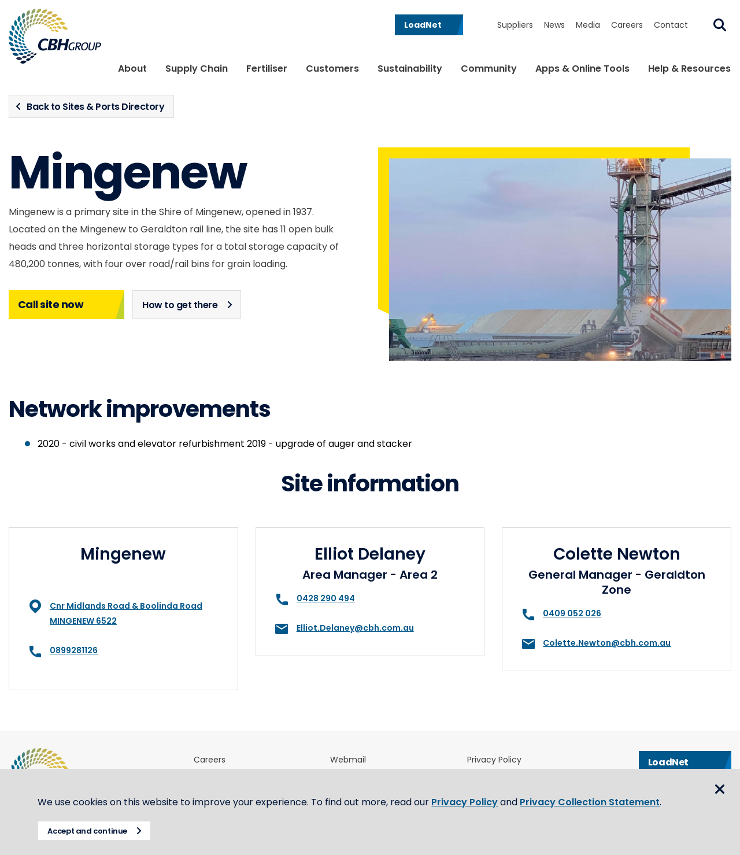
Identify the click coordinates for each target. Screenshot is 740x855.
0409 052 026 (572, 613)
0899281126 (74, 650)
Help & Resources (689, 68)
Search (719, 24)
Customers (332, 68)
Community (489, 68)
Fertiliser (266, 68)
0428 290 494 (326, 598)
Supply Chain (196, 68)
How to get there (179, 305)
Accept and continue (96, 831)
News (554, 25)
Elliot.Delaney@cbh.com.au (355, 628)
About (132, 68)
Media (588, 25)
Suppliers (515, 25)
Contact (671, 25)
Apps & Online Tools (582, 68)
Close (719, 778)
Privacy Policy (473, 788)
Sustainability (410, 68)
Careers (627, 25)
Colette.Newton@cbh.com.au (607, 643)
